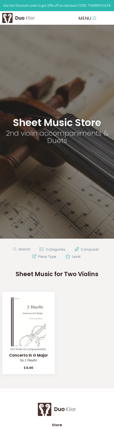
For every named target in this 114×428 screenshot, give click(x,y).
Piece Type (44, 256)
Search (21, 249)
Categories (52, 249)
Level (72, 256)
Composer (86, 249)
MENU (87, 18)
